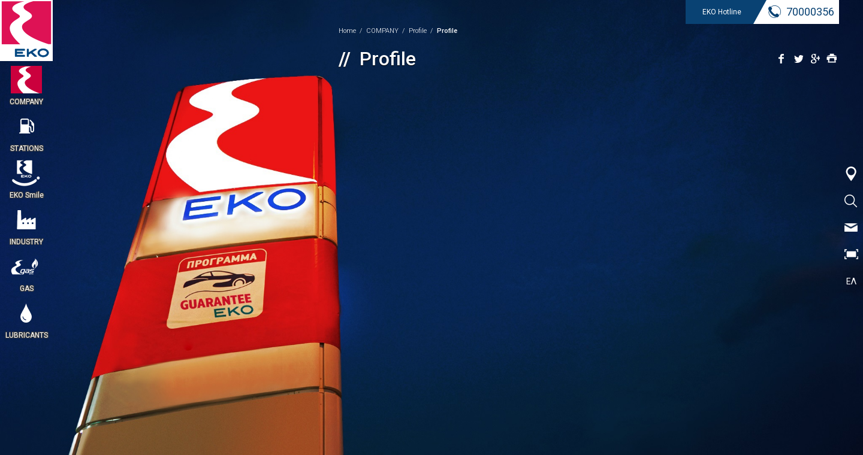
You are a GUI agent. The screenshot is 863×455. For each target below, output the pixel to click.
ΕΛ (851, 281)
